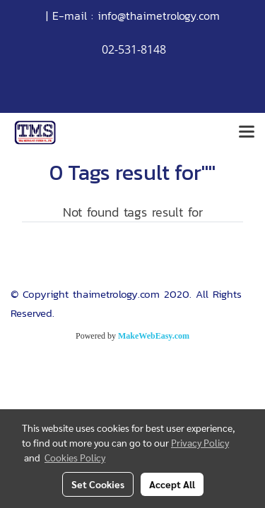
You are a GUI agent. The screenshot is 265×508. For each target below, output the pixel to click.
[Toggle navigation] (246, 132)
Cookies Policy (75, 457)
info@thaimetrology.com (159, 15)
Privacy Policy (200, 442)
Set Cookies (97, 484)
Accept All (172, 484)
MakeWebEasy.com (153, 336)
